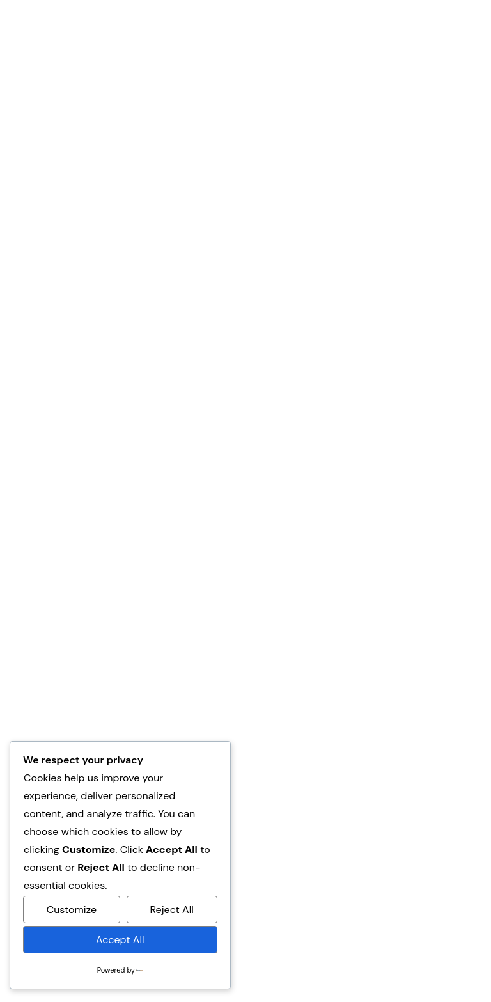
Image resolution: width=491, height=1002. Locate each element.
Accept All (120, 939)
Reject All (172, 909)
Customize (72, 909)
